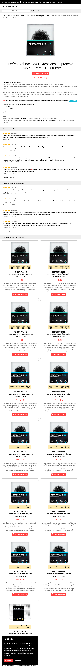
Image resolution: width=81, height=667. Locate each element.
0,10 (48, 16)
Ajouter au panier (40, 73)
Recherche (35, 11)
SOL (34, 665)
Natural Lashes (15, 7)
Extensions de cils (19, 16)
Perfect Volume (20, 274)
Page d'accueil (7, 16)
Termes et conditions (8, 665)
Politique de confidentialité (24, 665)
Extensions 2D (30, 16)
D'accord (8, 661)
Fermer (18, 661)
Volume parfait (40, 16)
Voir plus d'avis (8, 178)
